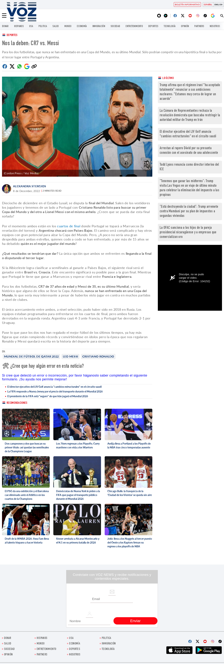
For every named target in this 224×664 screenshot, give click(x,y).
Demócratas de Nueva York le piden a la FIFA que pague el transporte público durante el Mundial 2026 (78, 495)
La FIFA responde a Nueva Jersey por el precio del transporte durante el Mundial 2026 (55, 391)
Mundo (67, 26)
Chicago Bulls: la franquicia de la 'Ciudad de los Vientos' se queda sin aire (129, 493)
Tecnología (169, 26)
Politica (42, 26)
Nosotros (215, 26)
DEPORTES (153, 26)
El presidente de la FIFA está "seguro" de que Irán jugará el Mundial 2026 (47, 396)
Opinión (185, 26)
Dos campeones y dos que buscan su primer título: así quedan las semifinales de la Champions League (27, 447)
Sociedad (115, 26)
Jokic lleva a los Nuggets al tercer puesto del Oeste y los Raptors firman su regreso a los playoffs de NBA (129, 542)
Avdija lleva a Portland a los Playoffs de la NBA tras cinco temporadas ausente (129, 445)
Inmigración (98, 26)
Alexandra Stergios (29, 186)
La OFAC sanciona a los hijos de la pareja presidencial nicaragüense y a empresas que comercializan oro (188, 232)
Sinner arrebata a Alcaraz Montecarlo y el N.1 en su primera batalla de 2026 (77, 540)
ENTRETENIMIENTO (134, 26)
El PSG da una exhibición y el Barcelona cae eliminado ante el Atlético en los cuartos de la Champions (27, 495)
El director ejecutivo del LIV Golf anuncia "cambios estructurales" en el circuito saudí (54, 386)
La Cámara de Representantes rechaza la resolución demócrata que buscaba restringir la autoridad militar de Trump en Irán (190, 115)
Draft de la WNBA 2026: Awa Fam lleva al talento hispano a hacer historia (27, 540)
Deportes (12, 35)
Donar (5, 26)
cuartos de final (68, 226)
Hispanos (19, 26)
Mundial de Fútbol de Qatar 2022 (31, 356)
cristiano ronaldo (98, 356)
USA (31, 26)
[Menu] (4, 15)
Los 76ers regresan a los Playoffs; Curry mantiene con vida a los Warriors (78, 445)
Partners (199, 26)
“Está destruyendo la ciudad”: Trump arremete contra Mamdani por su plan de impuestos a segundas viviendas (189, 211)
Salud (55, 26)
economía (82, 26)
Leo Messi (70, 356)
